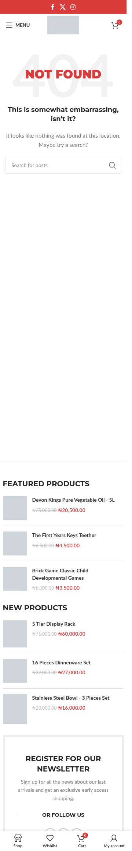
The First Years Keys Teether (64, 535)
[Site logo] (63, 24)
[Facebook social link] (52, 7)
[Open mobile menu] (17, 25)
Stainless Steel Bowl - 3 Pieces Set (71, 698)
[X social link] (62, 7)
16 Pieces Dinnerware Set (61, 662)
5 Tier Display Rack (54, 624)
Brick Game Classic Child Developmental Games (60, 574)
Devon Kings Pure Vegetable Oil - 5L (73, 500)
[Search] (63, 165)
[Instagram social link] (73, 7)
